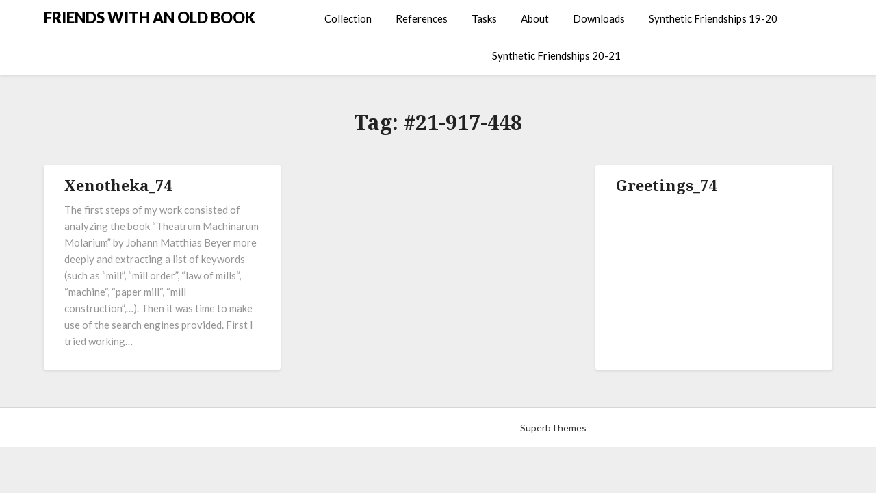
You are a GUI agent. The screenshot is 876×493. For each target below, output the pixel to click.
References (422, 18)
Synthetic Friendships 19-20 (713, 18)
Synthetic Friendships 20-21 (556, 55)
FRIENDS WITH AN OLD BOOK (149, 17)
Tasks (484, 18)
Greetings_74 (666, 185)
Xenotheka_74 (118, 185)
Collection (348, 18)
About (535, 18)
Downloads (599, 18)
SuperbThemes (553, 427)
